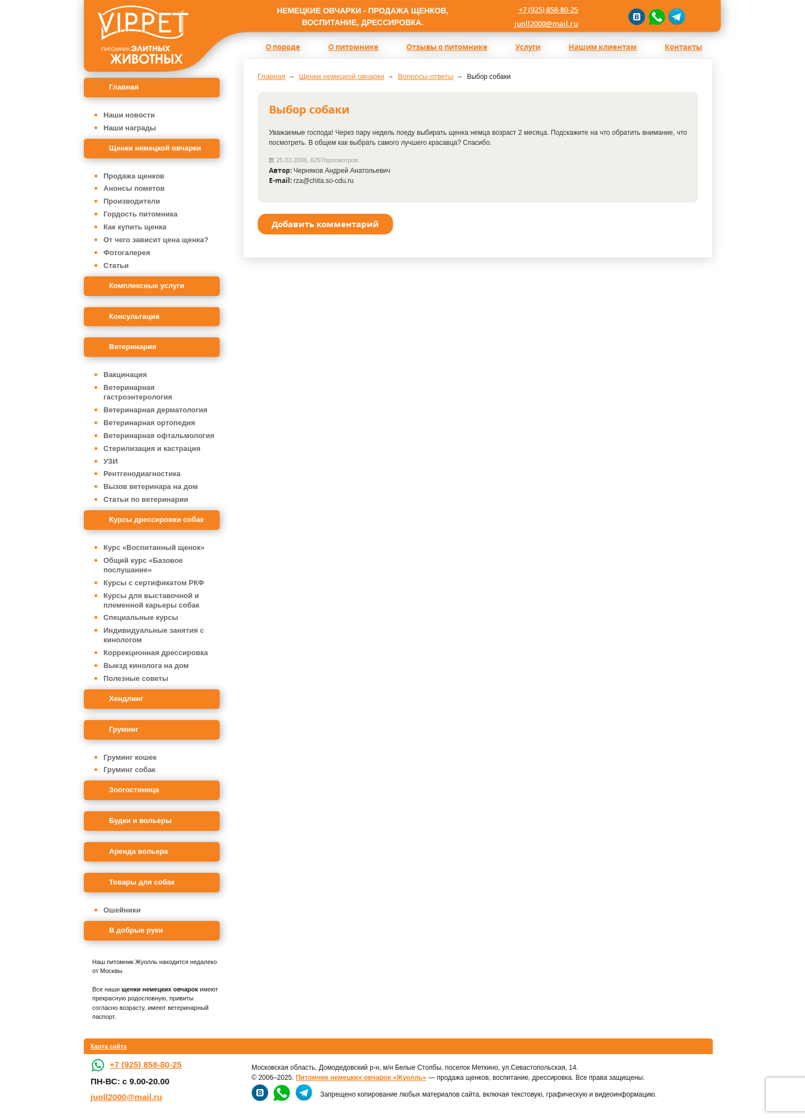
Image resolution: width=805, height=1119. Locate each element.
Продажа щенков (133, 176)
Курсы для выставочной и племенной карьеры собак (151, 600)
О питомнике (353, 47)
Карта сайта (109, 1046)
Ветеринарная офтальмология (158, 435)
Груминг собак (129, 769)
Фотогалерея (126, 252)
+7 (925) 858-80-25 (548, 9)
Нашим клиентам (603, 47)
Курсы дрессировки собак (156, 519)
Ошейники (122, 910)
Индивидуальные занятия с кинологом (153, 635)
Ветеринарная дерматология (155, 410)
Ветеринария (133, 346)
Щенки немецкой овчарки (155, 148)
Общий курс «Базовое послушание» (143, 565)
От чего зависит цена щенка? (156, 240)
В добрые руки (136, 930)
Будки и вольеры (140, 820)
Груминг (124, 729)
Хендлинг (126, 698)
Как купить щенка (135, 227)
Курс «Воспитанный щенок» (154, 547)
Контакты (683, 47)
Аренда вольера (138, 851)
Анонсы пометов (133, 188)
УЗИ (110, 461)
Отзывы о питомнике (446, 47)
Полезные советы (135, 678)
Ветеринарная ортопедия (149, 423)
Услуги (528, 47)
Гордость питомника (140, 214)
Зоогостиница (134, 790)
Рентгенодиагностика (142, 473)
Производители (131, 201)
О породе (283, 47)
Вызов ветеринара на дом (150, 486)
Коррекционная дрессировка (155, 652)
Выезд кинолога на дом (146, 665)
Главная (124, 87)
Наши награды (129, 128)
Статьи (116, 265)
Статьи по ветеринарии (145, 499)
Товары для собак (141, 882)
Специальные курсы (140, 617)
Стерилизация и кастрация (152, 448)
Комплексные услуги (146, 285)
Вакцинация (125, 374)
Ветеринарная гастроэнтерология (137, 392)
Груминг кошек (130, 757)
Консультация (134, 316)
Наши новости (129, 115)
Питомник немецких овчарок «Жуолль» (361, 1078)
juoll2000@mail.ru (546, 23)
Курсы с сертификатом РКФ (153, 583)
